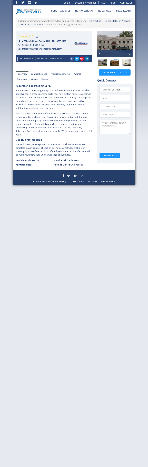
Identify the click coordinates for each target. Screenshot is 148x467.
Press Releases (124, 10)
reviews (46, 79)
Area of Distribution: (69, 164)
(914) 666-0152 (36, 44)
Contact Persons (39, 73)
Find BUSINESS (105, 10)
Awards (77, 73)
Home (54, 10)
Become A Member (85, 2)
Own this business (26, 59)
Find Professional (83, 10)
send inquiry (42, 59)
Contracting (95, 20)
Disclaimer (78, 181)
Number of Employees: (66, 160)
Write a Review (56, 59)
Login (67, 2)
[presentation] (115, 143)
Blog (112, 2)
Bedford (38, 24)
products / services (60, 73)
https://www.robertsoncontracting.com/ (42, 48)
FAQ (103, 2)
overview (22, 73)
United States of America (117, 20)
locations (22, 79)
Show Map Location (114, 72)
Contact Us (126, 2)
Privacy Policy (108, 181)
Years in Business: (27, 160)
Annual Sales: (23, 164)
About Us (65, 10)
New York (26, 24)
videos (34, 79)
